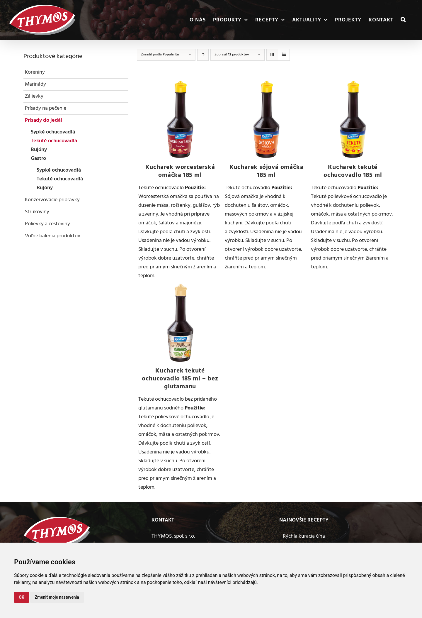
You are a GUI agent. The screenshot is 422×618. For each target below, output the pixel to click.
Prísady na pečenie (45, 108)
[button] (403, 20)
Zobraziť (232, 54)
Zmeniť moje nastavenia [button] (57, 597)
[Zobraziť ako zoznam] (284, 54)
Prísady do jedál (43, 120)
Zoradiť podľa (160, 54)
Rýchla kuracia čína (304, 536)
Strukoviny (37, 212)
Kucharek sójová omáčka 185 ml (266, 171)
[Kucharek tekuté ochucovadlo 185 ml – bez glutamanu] (180, 323)
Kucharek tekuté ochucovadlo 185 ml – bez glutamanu (180, 379)
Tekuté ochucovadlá (54, 141)
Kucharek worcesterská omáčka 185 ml (180, 171)
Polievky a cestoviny (47, 224)
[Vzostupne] (203, 55)
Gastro (38, 158)
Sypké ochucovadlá (53, 132)
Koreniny (35, 72)
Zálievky (34, 96)
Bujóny (39, 149)
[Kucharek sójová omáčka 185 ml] (266, 119)
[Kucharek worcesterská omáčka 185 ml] (180, 119)
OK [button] (21, 597)
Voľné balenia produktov (52, 236)
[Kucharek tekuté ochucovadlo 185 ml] (352, 119)
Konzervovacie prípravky (52, 200)
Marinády (35, 84)
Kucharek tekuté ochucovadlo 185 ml (353, 171)
